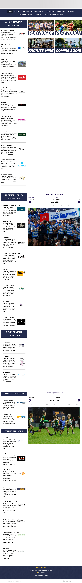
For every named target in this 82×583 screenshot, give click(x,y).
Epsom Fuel (4, 59)
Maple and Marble (6, 88)
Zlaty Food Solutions (8, 285)
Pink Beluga (6, 356)
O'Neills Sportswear (6, 73)
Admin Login (67, 581)
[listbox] (41, 199)
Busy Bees (5, 269)
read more (12, 39)
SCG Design (6, 237)
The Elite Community (6, 174)
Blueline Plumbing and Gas (8, 159)
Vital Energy (4, 131)
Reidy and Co (6, 342)
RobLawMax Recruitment (7, 30)
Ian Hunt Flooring (7, 372)
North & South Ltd (7, 438)
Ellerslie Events (7, 221)
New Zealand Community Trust (11, 502)
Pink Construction (6, 116)
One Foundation (7, 454)
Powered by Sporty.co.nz (14, 581)
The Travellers (7, 414)
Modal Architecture (6, 145)
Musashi (3, 102)
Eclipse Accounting (6, 45)
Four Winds (6, 548)
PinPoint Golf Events (8, 317)
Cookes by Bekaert (8, 400)
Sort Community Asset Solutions (11, 253)
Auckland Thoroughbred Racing (11, 205)
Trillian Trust (6, 470)
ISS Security (6, 301)
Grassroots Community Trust (11, 532)
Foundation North (7, 518)
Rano (4, 486)
